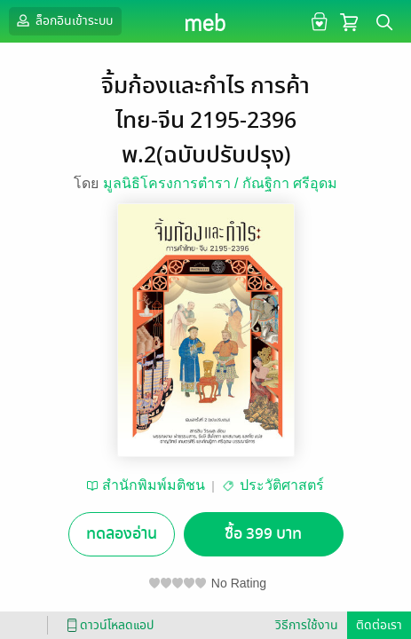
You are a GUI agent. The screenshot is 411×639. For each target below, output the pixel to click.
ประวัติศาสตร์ (282, 485)
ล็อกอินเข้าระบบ (63, 20)
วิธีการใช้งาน (306, 625)
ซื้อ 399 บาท (263, 534)
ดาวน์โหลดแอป (107, 625)
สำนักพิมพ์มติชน (153, 485)
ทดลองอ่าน (121, 534)
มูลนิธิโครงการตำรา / (172, 183)
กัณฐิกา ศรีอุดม (289, 183)
